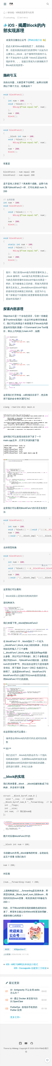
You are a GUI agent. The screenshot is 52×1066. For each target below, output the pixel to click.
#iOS (7, 956)
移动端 (11, 12)
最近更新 (14, 990)
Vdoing (15, 1055)
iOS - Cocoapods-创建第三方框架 (30, 975)
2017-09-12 (24, 18)
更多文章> (15, 1024)
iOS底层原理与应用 (25, 12)
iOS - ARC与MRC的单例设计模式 (22, 971)
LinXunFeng (10, 18)
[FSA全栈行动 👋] (37, 40)
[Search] (48, 4)
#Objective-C (20, 956)
